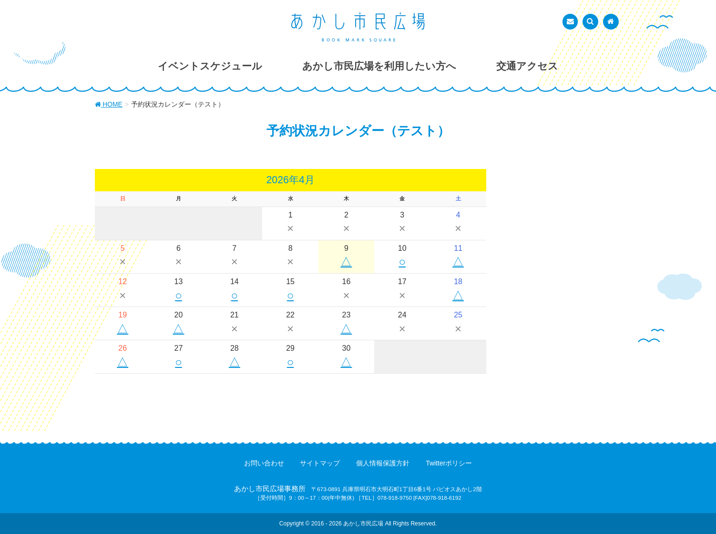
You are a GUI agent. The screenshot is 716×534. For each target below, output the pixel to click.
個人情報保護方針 (382, 463)
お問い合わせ (264, 463)
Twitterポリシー (449, 463)
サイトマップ (320, 463)
